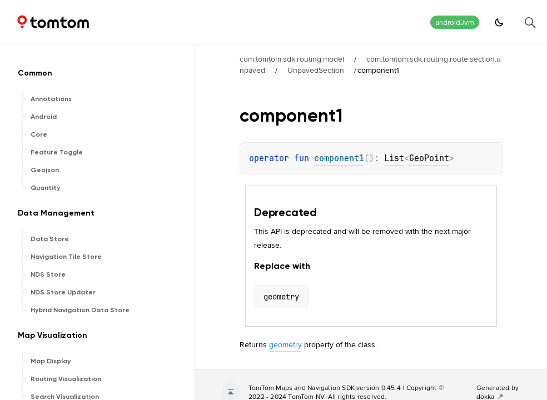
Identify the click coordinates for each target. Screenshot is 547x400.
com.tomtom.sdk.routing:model (292, 58)
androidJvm (454, 22)
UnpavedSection (315, 70)
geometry (285, 344)
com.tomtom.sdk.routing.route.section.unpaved (370, 64)
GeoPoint (429, 158)
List (394, 158)
